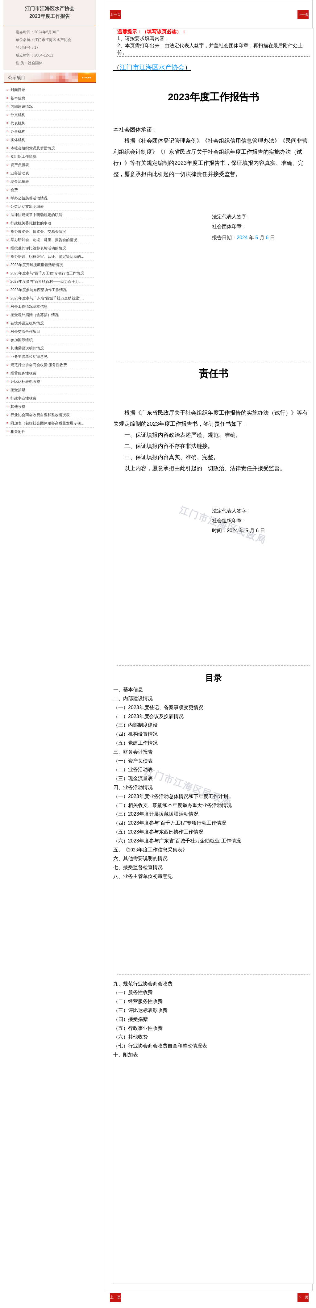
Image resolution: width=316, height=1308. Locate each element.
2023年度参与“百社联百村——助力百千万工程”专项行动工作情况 (47, 281)
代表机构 (17, 123)
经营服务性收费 (23, 373)
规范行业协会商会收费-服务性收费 (38, 365)
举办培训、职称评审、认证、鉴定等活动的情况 (47, 256)
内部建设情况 (21, 106)
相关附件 (17, 431)
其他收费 (17, 406)
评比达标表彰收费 (25, 381)
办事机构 (17, 131)
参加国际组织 (21, 340)
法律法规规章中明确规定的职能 (36, 215)
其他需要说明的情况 (27, 348)
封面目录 (17, 90)
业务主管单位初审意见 (29, 356)
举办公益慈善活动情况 (29, 198)
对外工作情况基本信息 (29, 306)
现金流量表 (19, 181)
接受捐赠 (17, 390)
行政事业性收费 (23, 398)
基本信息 (17, 98)
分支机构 (17, 115)
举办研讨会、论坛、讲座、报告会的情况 (43, 240)
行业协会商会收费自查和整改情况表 (40, 415)
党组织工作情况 (23, 156)
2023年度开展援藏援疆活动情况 (36, 265)
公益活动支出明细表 (27, 206)
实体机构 (17, 140)
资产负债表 (19, 165)
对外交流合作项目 (25, 331)
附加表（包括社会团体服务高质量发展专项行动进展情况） (47, 423)
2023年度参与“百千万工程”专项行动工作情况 (47, 273)
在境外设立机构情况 (27, 323)
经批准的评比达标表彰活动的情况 (38, 248)
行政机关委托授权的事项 (30, 223)
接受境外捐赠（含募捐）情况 (34, 315)
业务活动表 (19, 173)
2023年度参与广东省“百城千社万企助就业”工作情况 (47, 298)
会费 (14, 190)
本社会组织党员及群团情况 (32, 148)
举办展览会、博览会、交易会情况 (38, 231)
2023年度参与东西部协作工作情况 (38, 290)
